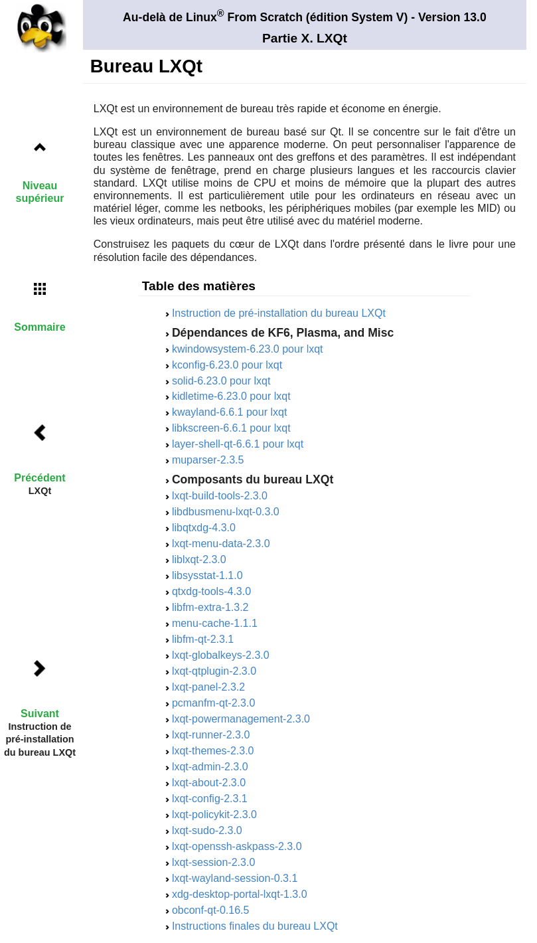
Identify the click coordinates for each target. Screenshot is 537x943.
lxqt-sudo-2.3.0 (207, 830)
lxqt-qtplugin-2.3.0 (214, 671)
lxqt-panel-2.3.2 (208, 687)
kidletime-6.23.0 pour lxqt (231, 396)
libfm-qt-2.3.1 (203, 639)
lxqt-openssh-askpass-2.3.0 (237, 846)
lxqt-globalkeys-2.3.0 (220, 655)
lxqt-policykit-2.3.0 (214, 814)
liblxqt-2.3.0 (199, 559)
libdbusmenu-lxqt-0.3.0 (225, 511)
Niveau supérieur (40, 192)
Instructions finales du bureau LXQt (255, 926)
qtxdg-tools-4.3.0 (211, 591)
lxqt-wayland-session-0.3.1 (234, 878)
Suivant (40, 713)
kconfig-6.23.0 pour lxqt (227, 365)
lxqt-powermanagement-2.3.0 (241, 719)
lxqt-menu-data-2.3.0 (221, 543)
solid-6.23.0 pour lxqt (221, 380)
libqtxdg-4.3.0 (204, 527)
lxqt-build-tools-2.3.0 (220, 495)
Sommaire (39, 327)
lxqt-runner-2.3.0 (211, 734)
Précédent (39, 477)
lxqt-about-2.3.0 (209, 782)
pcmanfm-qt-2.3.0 (213, 703)
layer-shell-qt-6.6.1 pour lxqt (237, 444)
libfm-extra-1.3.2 (210, 607)
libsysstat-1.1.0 (207, 575)
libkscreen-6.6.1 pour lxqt (231, 428)
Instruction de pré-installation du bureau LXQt (279, 313)
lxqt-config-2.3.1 (210, 798)
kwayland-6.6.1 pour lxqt (229, 412)
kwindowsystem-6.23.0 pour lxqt (247, 349)
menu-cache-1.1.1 (215, 623)
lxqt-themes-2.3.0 (213, 750)
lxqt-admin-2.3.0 (210, 766)
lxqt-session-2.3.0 (213, 862)
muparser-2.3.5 (208, 460)
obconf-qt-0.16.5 (211, 910)
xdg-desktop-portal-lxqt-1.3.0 (239, 894)
